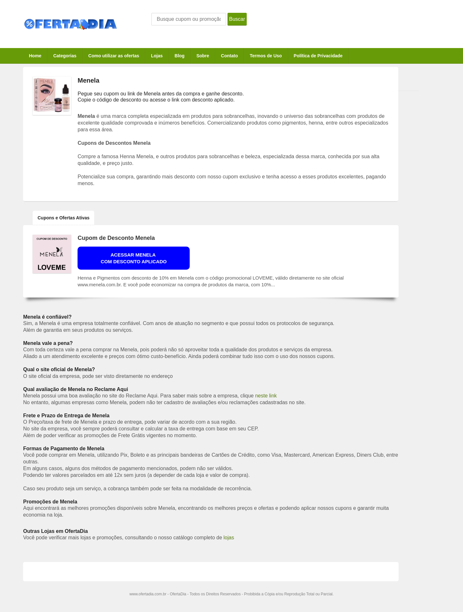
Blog (180, 55)
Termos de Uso (266, 55)
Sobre (202, 55)
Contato (229, 55)
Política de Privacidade (318, 55)
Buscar (237, 19)
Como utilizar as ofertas (113, 55)
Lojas (157, 55)
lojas (229, 537)
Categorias (64, 55)
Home (35, 55)
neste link (266, 395)
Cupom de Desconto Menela (116, 238)
